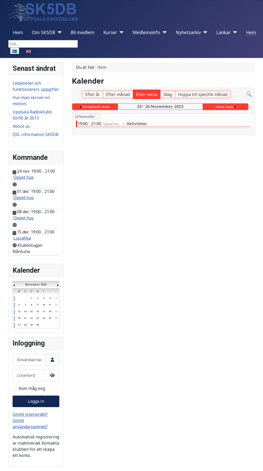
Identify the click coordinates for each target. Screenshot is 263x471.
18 (50, 311)
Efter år (92, 94)
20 (19, 318)
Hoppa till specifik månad (202, 94)
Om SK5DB (43, 32)
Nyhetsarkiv (188, 32)
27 (19, 324)
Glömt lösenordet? (30, 414)
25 (50, 318)
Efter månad (118, 94)
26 (56, 318)
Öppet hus (23, 177)
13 (19, 311)
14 (25, 311)
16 (37, 311)
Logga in (36, 401)
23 (37, 318)
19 (56, 311)
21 (25, 318)
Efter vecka (146, 94)
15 (31, 311)
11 (50, 304)
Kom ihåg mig (32, 388)
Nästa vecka (224, 107)
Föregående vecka (96, 107)
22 (31, 318)
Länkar (223, 32)
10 (43, 304)
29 (31, 324)
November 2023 (36, 284)
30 (37, 324)
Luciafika (22, 238)
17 (43, 311)
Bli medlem (82, 32)
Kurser (110, 32)
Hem (18, 32)
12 (56, 304)
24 (43, 318)
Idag (167, 94)
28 (25, 324)
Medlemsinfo (146, 32)
